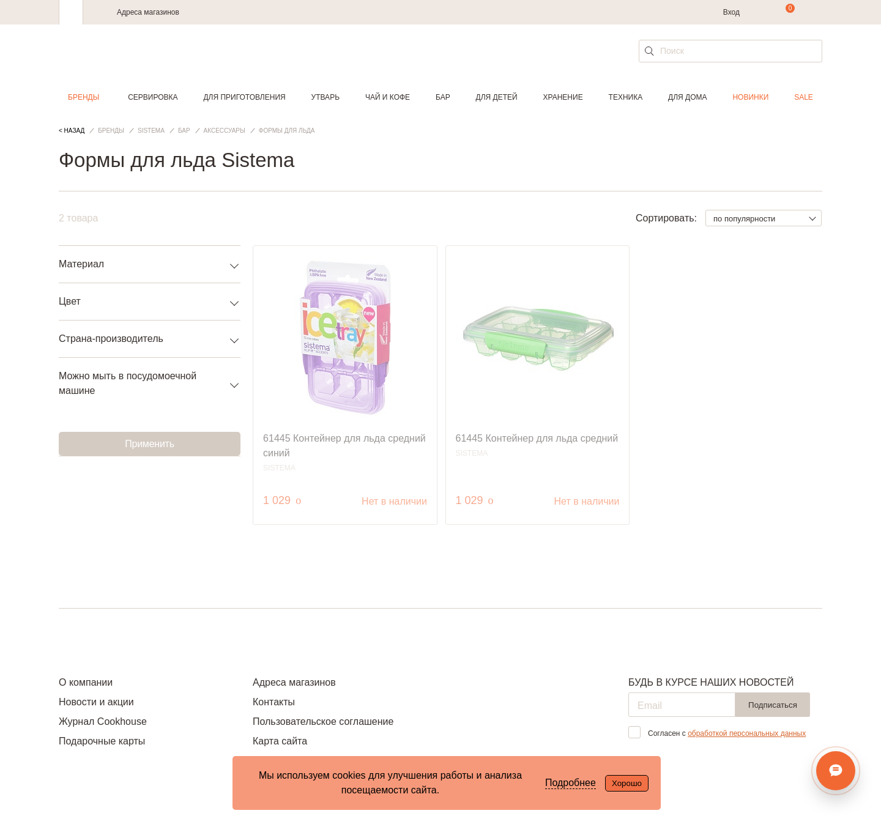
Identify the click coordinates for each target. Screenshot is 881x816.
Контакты (274, 702)
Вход (731, 12)
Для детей (497, 97)
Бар (443, 97)
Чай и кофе (387, 97)
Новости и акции (96, 702)
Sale (803, 97)
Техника (626, 97)
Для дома (687, 97)
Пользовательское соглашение (323, 721)
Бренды (83, 97)
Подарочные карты (102, 741)
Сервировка (152, 97)
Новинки (750, 97)
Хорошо (627, 783)
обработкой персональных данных (747, 733)
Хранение (562, 97)
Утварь (325, 97)
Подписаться (772, 705)
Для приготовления (244, 97)
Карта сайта (280, 741)
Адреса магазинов (148, 12)
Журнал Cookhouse (103, 721)
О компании (86, 682)
